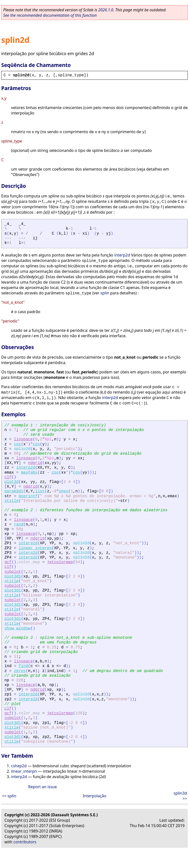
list (40, 491)
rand (18, 524)
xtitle (11, 501)
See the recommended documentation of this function (50, 15)
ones (63, 491)
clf (8, 477)
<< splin (9, 796)
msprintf (28, 496)
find (23, 666)
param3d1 (13, 491)
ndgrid (35, 463)
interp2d (122, 255)
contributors (25, 842)
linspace (23, 439)
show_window (17, 628)
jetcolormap (60, 562)
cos (17, 444)
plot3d (11, 482)
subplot (12, 572)
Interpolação (94, 796)
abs (34, 472)
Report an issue (42, 786)
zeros (20, 671)
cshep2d (19, 766)
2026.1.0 (105, 10)
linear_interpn (35, 548)
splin (104, 293)
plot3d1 (12, 576)
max (24, 472)
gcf (8, 562)
